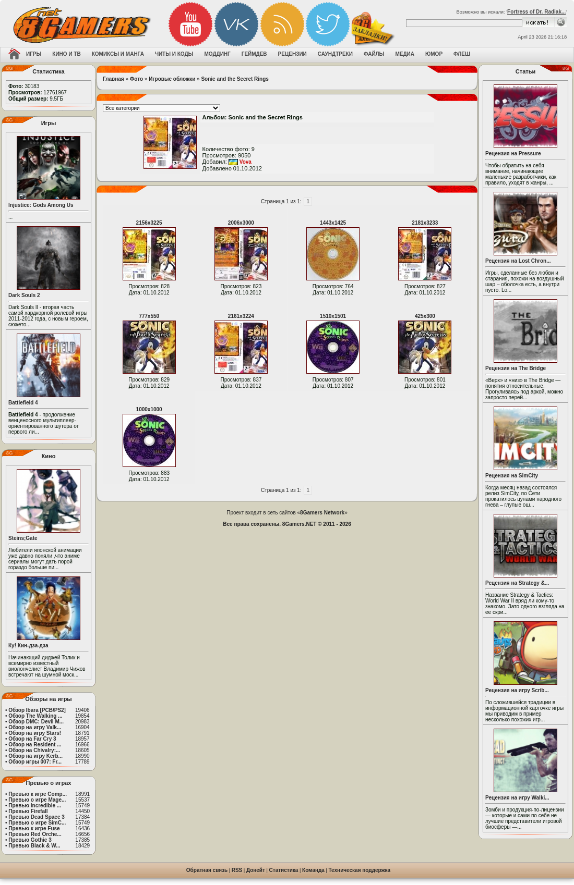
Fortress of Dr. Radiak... (536, 12)
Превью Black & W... (34, 846)
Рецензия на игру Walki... (517, 798)
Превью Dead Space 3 (36, 817)
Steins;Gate (23, 538)
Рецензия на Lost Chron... (518, 261)
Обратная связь (207, 870)
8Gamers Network (322, 512)
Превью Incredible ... (34, 805)
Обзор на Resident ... (34, 744)
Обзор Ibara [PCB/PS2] (37, 710)
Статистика (283, 870)
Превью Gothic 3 (29, 840)
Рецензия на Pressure (513, 153)
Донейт (255, 870)
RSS (237, 870)
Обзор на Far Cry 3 (32, 739)
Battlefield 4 (23, 402)
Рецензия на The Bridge (515, 368)
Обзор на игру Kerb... (35, 756)
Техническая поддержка (360, 870)
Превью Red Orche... (34, 834)
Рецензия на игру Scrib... (517, 690)
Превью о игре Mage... (37, 800)
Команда (313, 870)
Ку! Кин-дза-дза (28, 645)
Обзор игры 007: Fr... (35, 762)
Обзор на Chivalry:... (34, 750)
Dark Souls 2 (24, 295)
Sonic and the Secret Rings (234, 79)
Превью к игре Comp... (37, 794)
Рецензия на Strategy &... (517, 583)
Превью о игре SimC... (37, 823)
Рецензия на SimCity (511, 475)
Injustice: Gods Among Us (41, 205)
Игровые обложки (172, 79)
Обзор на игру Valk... (34, 727)
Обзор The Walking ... (35, 716)
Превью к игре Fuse (33, 828)
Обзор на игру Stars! (34, 733)
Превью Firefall (27, 811)
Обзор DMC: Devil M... (36, 721)
